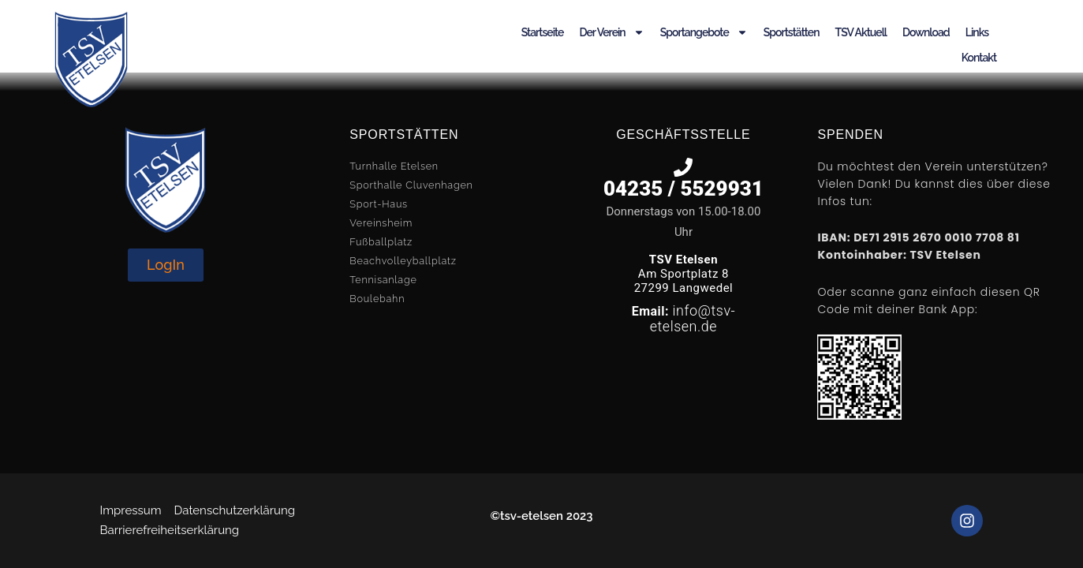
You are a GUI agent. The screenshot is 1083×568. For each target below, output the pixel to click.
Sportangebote (704, 32)
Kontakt (979, 57)
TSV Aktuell (861, 32)
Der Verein (611, 32)
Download (926, 32)
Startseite (542, 32)
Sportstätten (792, 32)
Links (976, 32)
